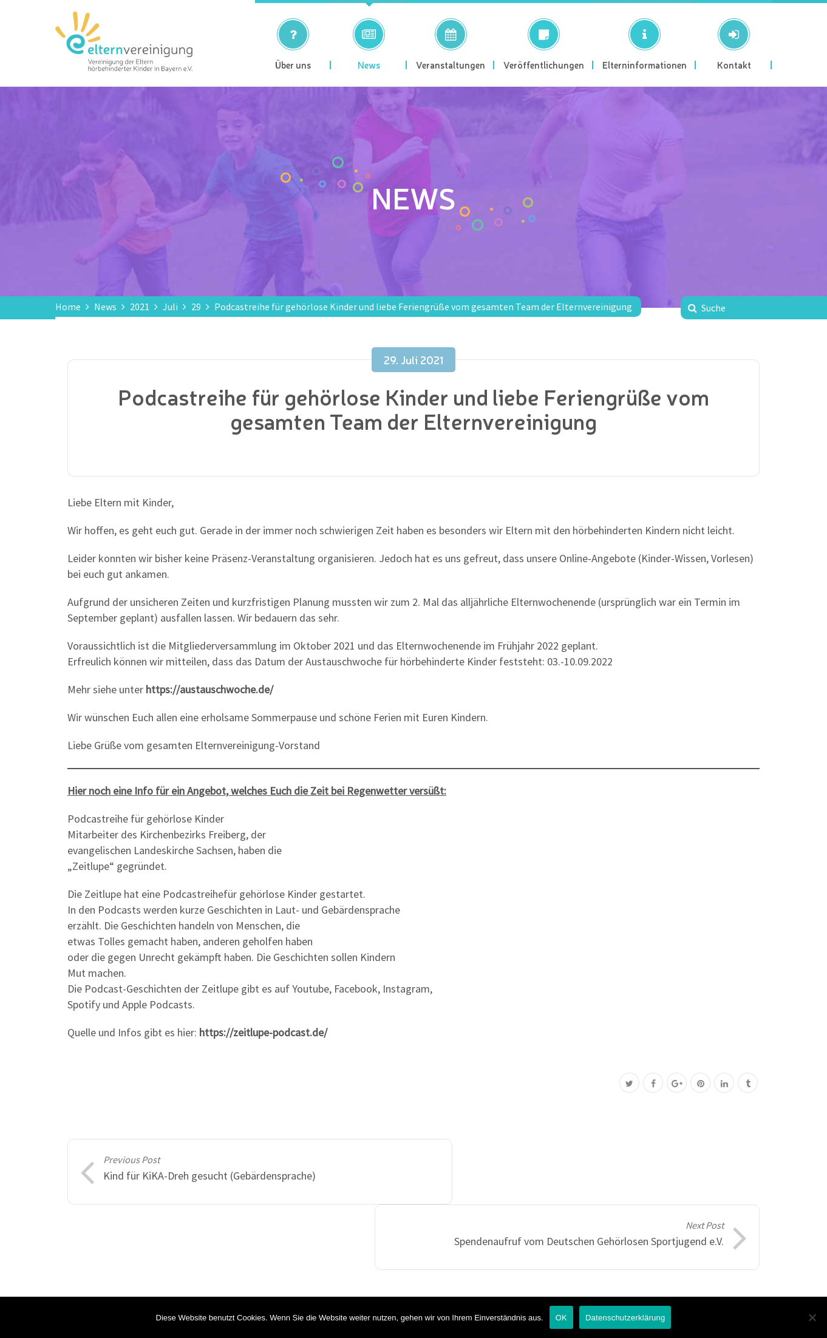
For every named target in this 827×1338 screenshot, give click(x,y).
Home (68, 307)
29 (196, 307)
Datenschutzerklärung (625, 1317)
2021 (139, 307)
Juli (170, 307)
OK (561, 1317)
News (105, 307)
